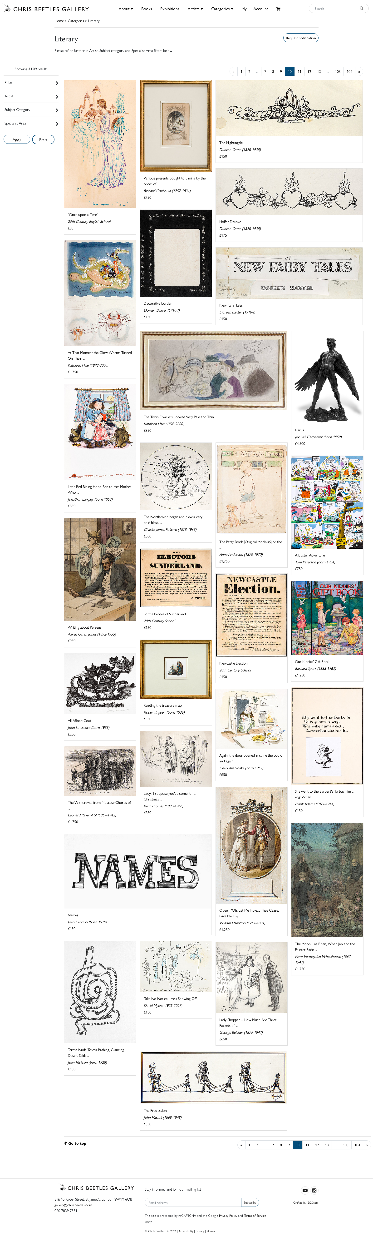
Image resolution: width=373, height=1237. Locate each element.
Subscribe (250, 1202)
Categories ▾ (222, 8)
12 (309, 71)
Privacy (200, 1231)
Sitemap (211, 1231)
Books (146, 8)
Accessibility (186, 1231)
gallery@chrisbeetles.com (73, 1204)
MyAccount (254, 8)
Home (59, 20)
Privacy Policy (228, 1215)
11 (299, 71)
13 (319, 71)
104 (349, 71)
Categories (76, 20)
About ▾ (126, 8)
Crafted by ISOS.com (306, 1202)
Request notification (301, 37)
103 (338, 71)
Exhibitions (169, 8)
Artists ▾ (195, 8)
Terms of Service (255, 1215)
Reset (43, 139)
